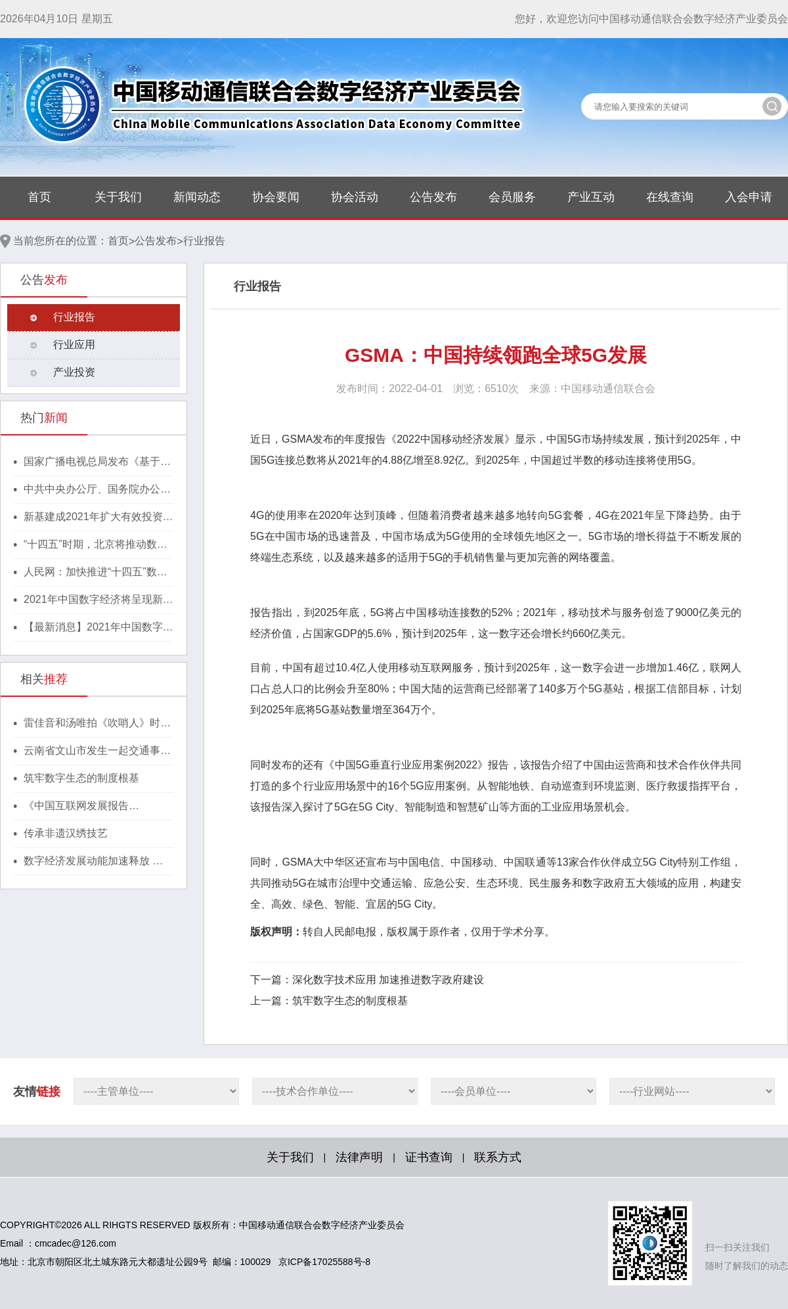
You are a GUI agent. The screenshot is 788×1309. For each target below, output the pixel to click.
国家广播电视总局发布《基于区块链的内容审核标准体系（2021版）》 (98, 462)
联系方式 (497, 1157)
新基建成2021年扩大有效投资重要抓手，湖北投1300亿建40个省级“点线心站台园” (98, 517)
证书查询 (428, 1157)
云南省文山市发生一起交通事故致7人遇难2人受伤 (97, 751)
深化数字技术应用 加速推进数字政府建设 (388, 979)
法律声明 (359, 1157)
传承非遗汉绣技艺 (66, 833)
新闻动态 (197, 197)
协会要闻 (275, 197)
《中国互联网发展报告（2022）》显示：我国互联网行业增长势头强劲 (98, 806)
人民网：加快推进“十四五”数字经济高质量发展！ (95, 572)
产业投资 (74, 372)
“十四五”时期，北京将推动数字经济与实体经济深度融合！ (95, 545)
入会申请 (748, 197)
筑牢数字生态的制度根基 (81, 778)
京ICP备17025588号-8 (324, 1261)
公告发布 (433, 197)
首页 (39, 197)
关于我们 (118, 197)
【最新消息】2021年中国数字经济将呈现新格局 (98, 627)
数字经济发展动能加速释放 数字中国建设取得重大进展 (93, 861)
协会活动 (354, 197)
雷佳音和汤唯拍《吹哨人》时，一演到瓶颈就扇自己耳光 (97, 723)
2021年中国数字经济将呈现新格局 (98, 600)
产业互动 (591, 197)
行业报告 (204, 240)
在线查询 (669, 197)
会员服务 (512, 197)
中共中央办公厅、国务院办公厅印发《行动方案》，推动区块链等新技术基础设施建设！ (97, 490)
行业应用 (74, 344)
